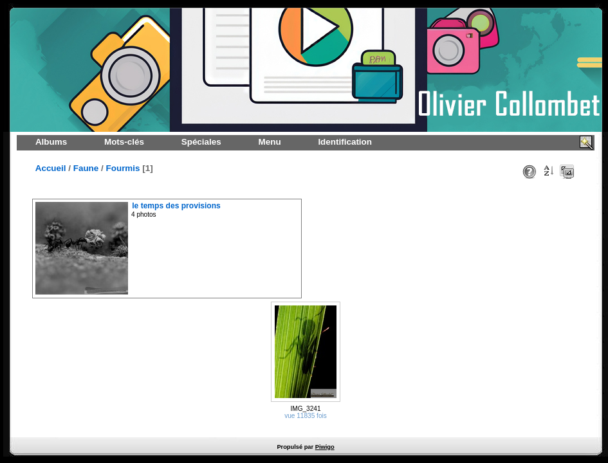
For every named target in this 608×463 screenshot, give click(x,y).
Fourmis (123, 168)
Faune (86, 168)
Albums (51, 142)
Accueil (50, 168)
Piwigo (325, 447)
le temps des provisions (176, 205)
